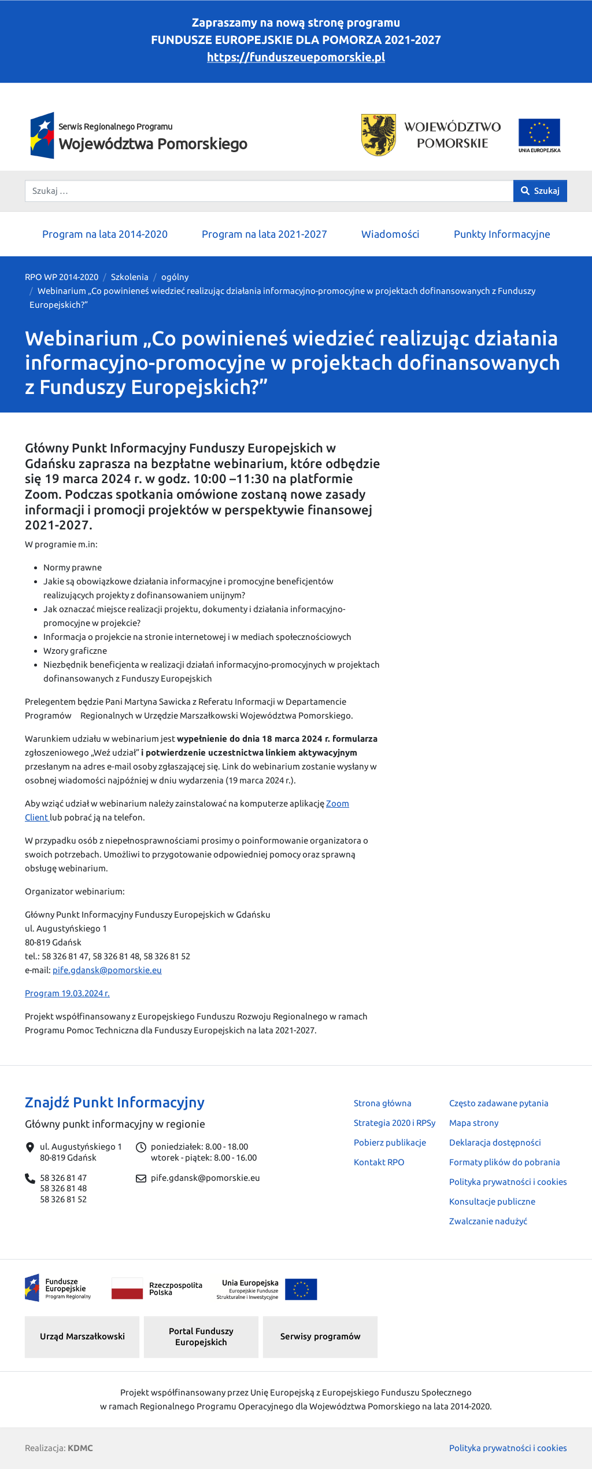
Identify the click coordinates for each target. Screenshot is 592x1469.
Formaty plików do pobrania (504, 1162)
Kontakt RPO (379, 1162)
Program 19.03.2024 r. (67, 993)
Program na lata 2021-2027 (264, 234)
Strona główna (383, 1103)
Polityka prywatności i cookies (508, 1182)
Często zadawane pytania (499, 1103)
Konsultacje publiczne (492, 1201)
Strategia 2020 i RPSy (394, 1123)
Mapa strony (473, 1123)
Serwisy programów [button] (320, 1336)
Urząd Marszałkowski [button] (82, 1336)
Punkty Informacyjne (502, 234)
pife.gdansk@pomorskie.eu (107, 970)
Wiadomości (390, 234)
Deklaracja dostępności (495, 1142)
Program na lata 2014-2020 (105, 234)
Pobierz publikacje (390, 1142)
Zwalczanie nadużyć (488, 1221)
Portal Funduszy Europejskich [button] (201, 1336)
